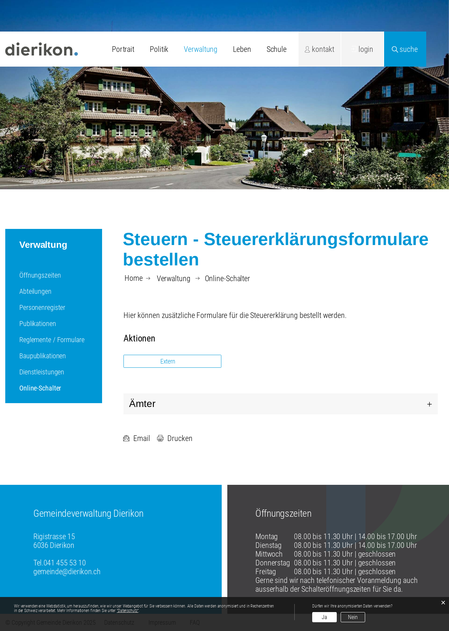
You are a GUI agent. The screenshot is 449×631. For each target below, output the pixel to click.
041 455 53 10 (64, 562)
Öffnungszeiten (40, 275)
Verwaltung (200, 49)
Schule (277, 49)
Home (134, 278)
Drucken (174, 438)
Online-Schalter (58, 388)
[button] (173, 278)
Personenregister (42, 307)
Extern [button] (168, 361)
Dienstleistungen (41, 372)
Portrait (123, 49)
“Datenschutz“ (128, 610)
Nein (353, 617)
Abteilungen (35, 291)
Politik (159, 49)
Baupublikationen (42, 356)
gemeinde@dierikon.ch (66, 571)
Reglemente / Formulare (52, 339)
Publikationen (37, 323)
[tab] (280, 403)
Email (136, 438)
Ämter (142, 403)
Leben (242, 49)
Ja (324, 617)
